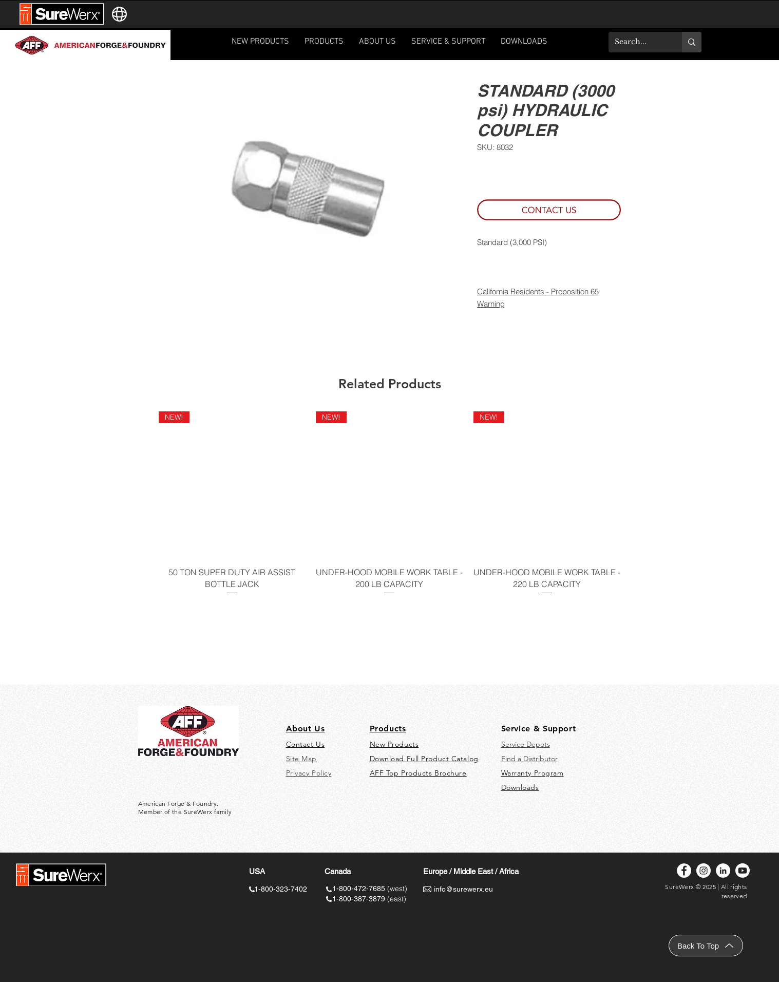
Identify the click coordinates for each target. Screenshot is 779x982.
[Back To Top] (706, 945)
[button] (448, 44)
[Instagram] (703, 870)
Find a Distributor (529, 758)
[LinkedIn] (723, 870)
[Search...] (637, 42)
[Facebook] (684, 870)
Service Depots (525, 744)
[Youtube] (742, 870)
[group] (389, 509)
